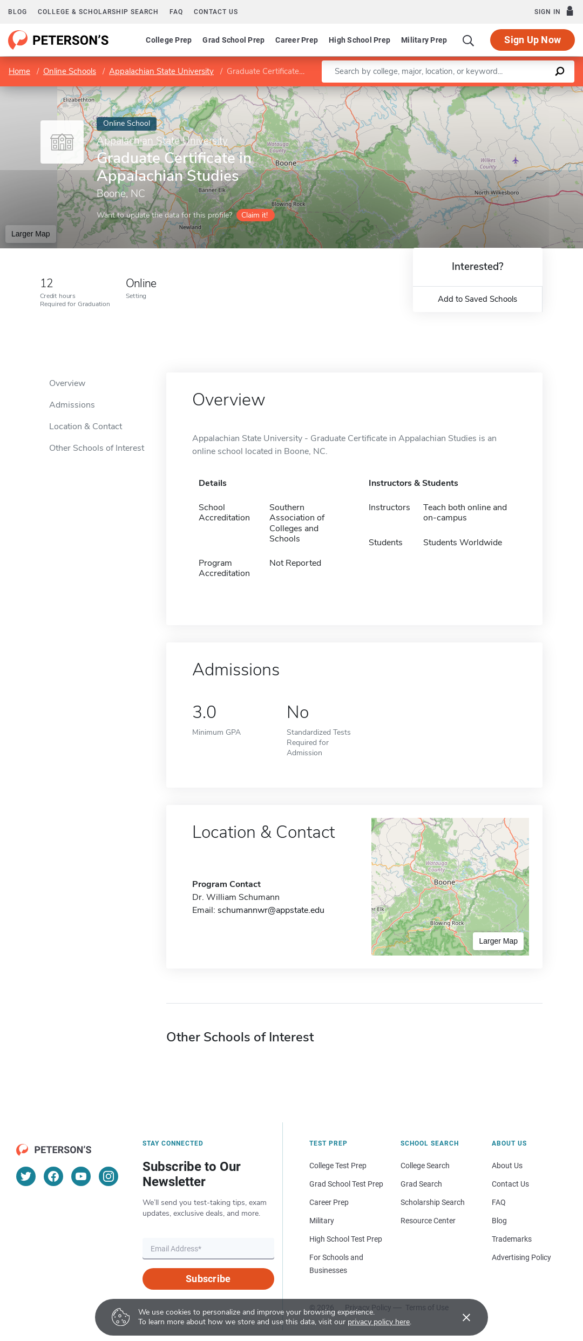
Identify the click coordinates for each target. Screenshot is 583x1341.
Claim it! (254, 215)
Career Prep (296, 40)
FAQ (176, 12)
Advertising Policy (521, 1257)
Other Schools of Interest (96, 448)
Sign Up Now (532, 39)
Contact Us (510, 1184)
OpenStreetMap (510, 91)
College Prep (169, 40)
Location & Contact (85, 426)
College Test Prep (338, 1165)
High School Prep (359, 40)
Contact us (216, 12)
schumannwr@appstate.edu (271, 910)
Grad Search (421, 1184)
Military (321, 1220)
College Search (425, 1165)
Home (19, 71)
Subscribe (208, 1278)
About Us (507, 1165)
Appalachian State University (161, 71)
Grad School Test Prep (346, 1184)
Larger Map (30, 233)
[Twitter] (26, 1176)
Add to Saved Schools (477, 299)
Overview (67, 383)
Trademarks (512, 1239)
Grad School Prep (233, 40)
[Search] (468, 39)
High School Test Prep (345, 1239)
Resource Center (428, 1220)
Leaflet (452, 91)
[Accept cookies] (458, 1317)
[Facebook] (53, 1176)
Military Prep (424, 40)
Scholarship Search (433, 1202)
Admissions (72, 405)
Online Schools (69, 71)
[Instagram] (108, 1176)
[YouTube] (81, 1176)
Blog (17, 12)
